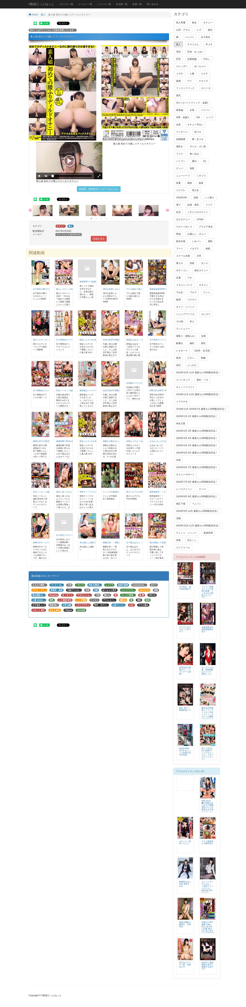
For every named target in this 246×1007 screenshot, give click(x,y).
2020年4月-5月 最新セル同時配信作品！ (197, 445)
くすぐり (201, 175)
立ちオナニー (183, 219)
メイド (209, 204)
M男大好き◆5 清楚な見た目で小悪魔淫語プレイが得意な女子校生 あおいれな (207, 807)
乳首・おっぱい (195, 51)
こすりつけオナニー (197, 212)
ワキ (189, 277)
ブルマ (193, 292)
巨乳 (178, 59)
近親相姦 (192, 59)
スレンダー (182, 66)
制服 (203, 358)
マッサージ (182, 132)
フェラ (179, 153)
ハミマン (180, 161)
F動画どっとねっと (41, 4)
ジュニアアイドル (185, 314)
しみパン (196, 241)
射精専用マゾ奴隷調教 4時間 (92, 281)
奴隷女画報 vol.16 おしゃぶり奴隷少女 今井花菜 (185, 751)
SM (198, 117)
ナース (202, 489)
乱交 (178, 212)
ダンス (204, 263)
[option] (46, 210)
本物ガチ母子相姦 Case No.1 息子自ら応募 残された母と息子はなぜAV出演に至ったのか (207, 928)
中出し (206, 59)
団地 (178, 234)
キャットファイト (185, 387)
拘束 (178, 540)
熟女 (194, 22)
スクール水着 (183, 255)
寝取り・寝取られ (185, 336)
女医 (203, 336)
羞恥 (210, 241)
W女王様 (180, 423)
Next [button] (167, 210)
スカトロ (203, 81)
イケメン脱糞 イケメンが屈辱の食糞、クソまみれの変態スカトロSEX (208, 592)
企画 (192, 110)
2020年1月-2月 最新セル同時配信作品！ (197, 416)
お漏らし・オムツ (196, 234)
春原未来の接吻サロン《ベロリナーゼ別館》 (185, 670)
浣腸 (178, 518)
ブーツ (179, 248)
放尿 (201, 183)
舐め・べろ (202, 379)
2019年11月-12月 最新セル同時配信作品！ (198, 394)
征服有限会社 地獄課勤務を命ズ (208, 629)
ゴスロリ (192, 299)
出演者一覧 (122, 4)
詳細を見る (99, 238)
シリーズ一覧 (104, 4)
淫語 (178, 51)
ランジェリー (183, 328)
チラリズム (193, 44)
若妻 (178, 183)
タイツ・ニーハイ (185, 307)
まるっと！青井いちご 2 (185, 842)
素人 (43, 14)
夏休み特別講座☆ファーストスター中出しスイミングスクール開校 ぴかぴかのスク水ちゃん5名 (207, 715)
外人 (192, 321)
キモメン (203, 285)
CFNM (200, 219)
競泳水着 (180, 241)
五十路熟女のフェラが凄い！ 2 (46, 390)
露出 (194, 161)
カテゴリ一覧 (66, 4)
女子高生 (205, 37)
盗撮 (178, 81)
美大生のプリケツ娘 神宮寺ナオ (185, 964)
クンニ (206, 292)
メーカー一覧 (85, 4)
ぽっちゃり (200, 66)
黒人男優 (180, 22)
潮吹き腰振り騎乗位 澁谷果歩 (185, 924)
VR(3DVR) (181, 197)
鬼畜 (192, 168)
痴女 (210, 29)
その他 (179, 321)
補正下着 (180, 503)
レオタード (182, 350)
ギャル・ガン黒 (198, 146)
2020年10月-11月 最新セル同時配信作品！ (198, 525)
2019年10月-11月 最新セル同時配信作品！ (198, 372)
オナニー (208, 22)
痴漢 (178, 299)
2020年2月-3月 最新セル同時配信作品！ (197, 430)
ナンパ (179, 168)
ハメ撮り (209, 197)
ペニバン (196, 503)
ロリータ (206, 88)
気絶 (192, 263)
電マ (178, 204)
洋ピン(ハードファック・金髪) (192, 102)
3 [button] (101, 218)
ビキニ (190, 358)
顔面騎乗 (180, 139)
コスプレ (180, 190)
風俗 (189, 183)
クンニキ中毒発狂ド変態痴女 (116, 492)
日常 (199, 255)
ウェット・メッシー (186, 532)
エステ (204, 73)
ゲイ (189, 81)
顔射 (196, 197)
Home (33, 14)
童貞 (178, 358)
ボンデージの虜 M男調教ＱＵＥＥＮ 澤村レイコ (207, 670)
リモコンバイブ (184, 285)
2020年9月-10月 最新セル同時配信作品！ (197, 511)
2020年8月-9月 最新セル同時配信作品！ (197, 496)
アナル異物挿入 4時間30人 (207, 842)
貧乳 (178, 95)
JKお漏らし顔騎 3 (87, 542)
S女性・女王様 (202, 350)
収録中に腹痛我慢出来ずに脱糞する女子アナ (207, 965)
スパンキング (183, 379)
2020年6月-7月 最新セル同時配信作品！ (197, 467)
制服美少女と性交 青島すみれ (185, 884)
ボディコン (182, 270)
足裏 (178, 277)
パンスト (189, 37)
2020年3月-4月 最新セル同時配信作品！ (197, 438)
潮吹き (179, 146)
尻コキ (197, 132)
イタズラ (194, 248)
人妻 (192, 73)
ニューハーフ (183, 175)
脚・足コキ (198, 139)
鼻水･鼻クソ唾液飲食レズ (185, 709)
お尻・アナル (183, 29)
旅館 (208, 248)
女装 (178, 124)
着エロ (179, 263)
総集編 (179, 110)
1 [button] (91, 218)
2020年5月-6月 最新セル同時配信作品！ (197, 452)
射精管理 (208, 532)
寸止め (179, 292)
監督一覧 (137, 4)
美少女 (195, 190)
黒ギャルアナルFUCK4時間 (138, 492)
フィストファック (185, 88)
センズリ (206, 314)
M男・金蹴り (183, 117)
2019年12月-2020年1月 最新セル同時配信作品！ (201, 409)
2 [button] (96, 218)
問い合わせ (152, 4)
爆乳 (192, 343)
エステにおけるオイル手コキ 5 (185, 629)
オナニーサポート (185, 474)
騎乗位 (179, 343)
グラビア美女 (206, 226)
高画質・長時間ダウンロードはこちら (98, 189)
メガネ (179, 73)
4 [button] (106, 218)
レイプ (209, 117)
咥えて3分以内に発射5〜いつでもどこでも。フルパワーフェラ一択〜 (207, 753)
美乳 (203, 343)
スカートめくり (184, 226)
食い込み (194, 153)
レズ (199, 29)
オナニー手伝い (195, 124)
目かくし (192, 540)
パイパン (205, 110)
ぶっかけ (192, 365)
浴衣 (178, 365)
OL (204, 161)
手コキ (209, 44)
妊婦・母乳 (193, 204)
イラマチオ (182, 401)
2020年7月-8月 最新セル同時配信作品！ (197, 481)
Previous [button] (30, 210)
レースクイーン (184, 489)
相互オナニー (201, 270)
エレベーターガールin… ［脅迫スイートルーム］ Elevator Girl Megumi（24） (207, 888)
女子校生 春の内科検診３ (185, 588)
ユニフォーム (183, 547)
